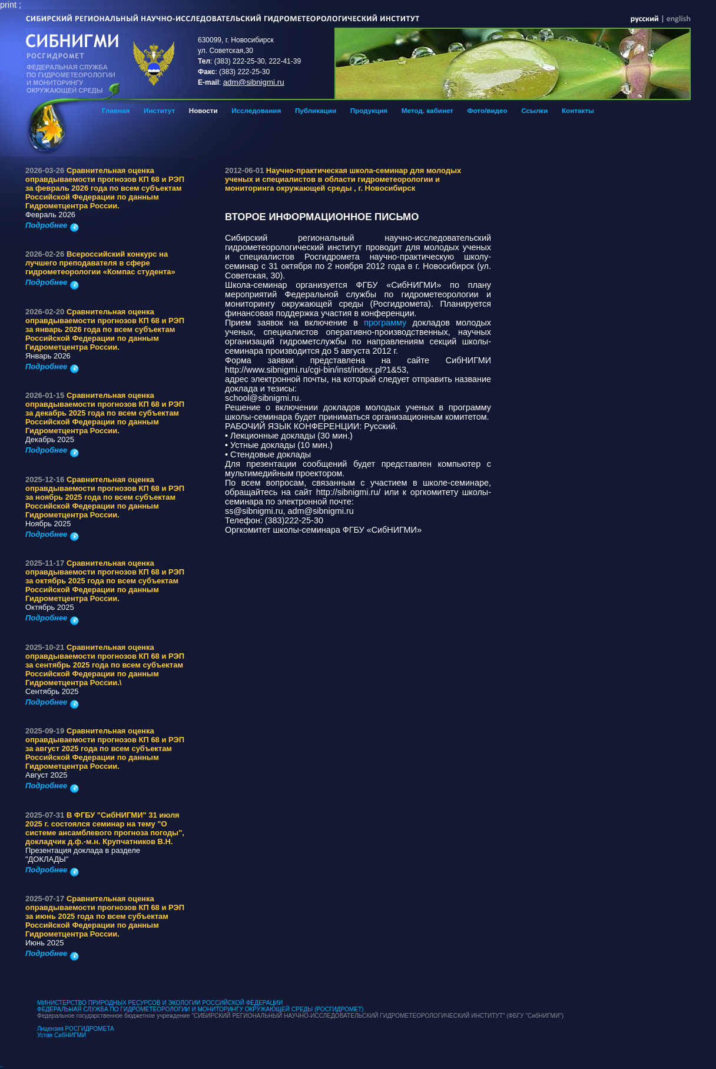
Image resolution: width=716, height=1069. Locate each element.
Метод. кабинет (427, 110)
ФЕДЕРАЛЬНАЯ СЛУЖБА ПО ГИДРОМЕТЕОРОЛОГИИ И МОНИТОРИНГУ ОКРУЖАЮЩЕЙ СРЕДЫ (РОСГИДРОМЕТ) (200, 1009)
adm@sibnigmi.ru (253, 82)
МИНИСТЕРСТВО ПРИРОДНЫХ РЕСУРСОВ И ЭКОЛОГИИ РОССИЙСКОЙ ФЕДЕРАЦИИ (160, 1003)
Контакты (578, 110)
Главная (116, 110)
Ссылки (534, 110)
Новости (203, 110)
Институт (159, 110)
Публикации (315, 110)
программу (388, 322)
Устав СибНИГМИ (61, 1035)
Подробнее (52, 225)
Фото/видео (488, 110)
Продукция (368, 110)
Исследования (256, 110)
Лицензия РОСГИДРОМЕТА (75, 1028)
